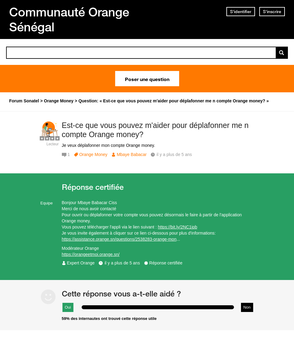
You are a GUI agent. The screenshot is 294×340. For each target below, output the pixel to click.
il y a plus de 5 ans (122, 262)
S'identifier (240, 11)
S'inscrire (272, 11)
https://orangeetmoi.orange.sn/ (91, 254)
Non (247, 307)
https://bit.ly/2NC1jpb (177, 227)
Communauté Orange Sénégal (69, 19)
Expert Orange (81, 262)
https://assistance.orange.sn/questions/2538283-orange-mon (119, 239)
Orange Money (93, 154)
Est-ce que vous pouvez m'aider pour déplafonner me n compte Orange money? (155, 130)
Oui (68, 307)
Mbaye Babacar (132, 154)
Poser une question (147, 78)
